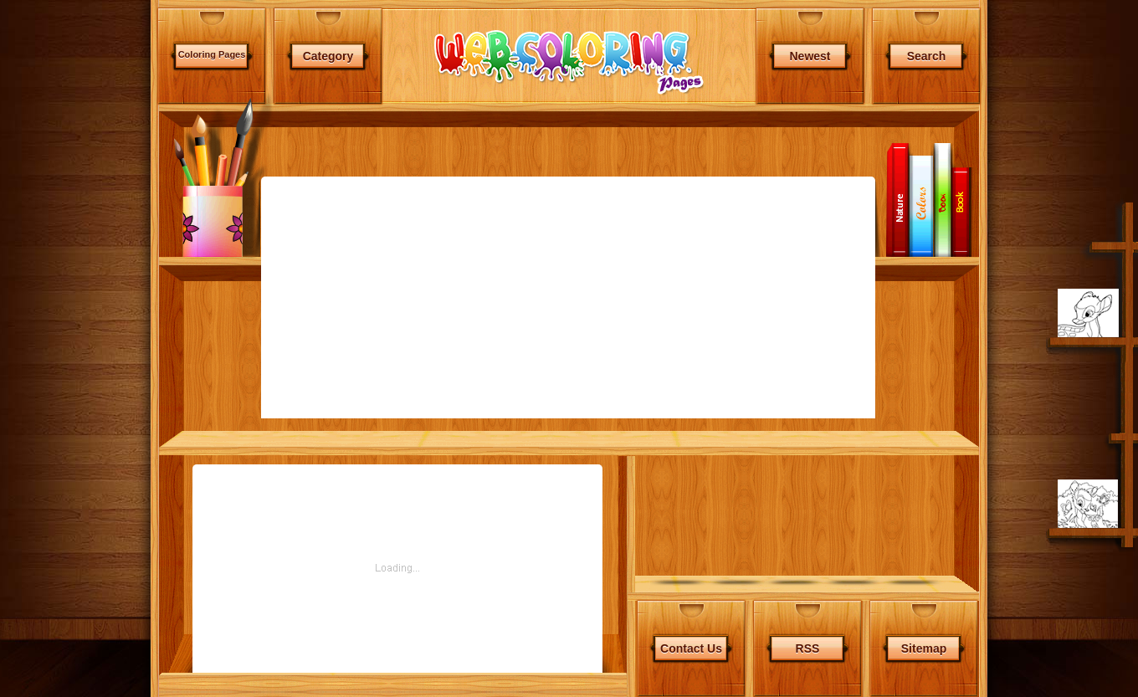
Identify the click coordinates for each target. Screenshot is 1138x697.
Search (926, 56)
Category (328, 56)
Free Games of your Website (907, 634)
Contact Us (691, 602)
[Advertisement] (77, 443)
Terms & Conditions (701, 634)
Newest (809, 56)
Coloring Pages (212, 54)
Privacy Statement (793, 634)
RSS (808, 602)
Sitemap (923, 602)
